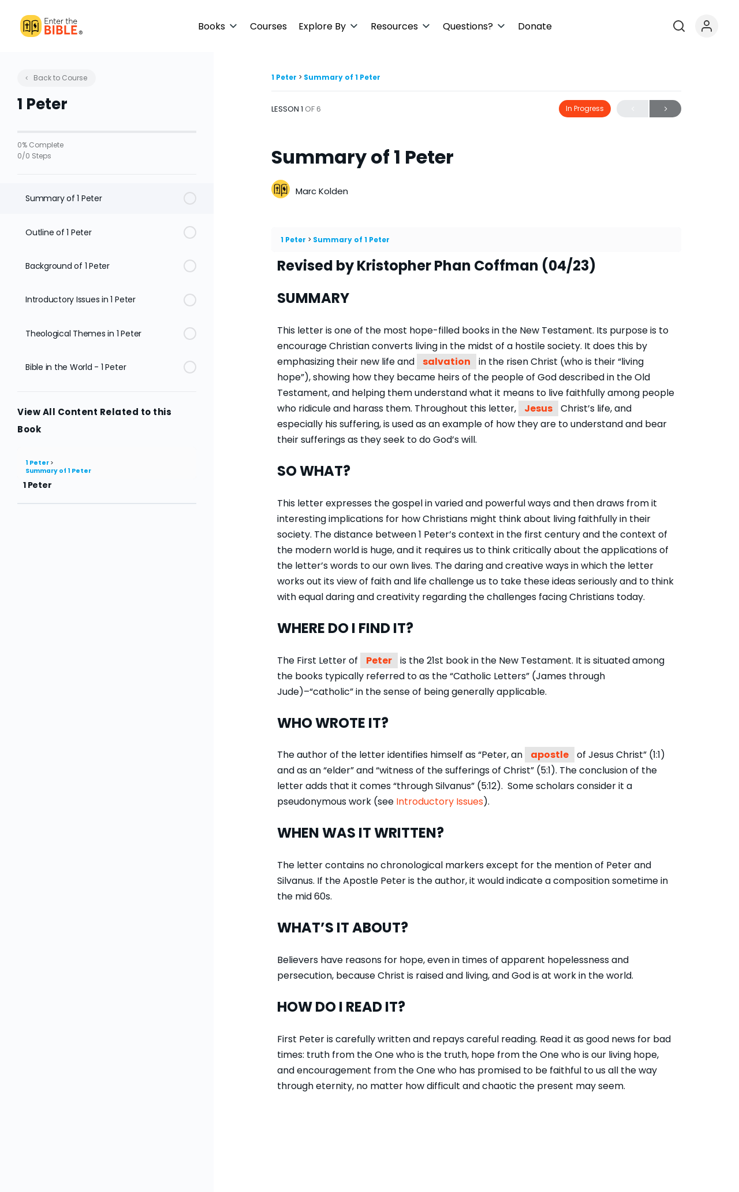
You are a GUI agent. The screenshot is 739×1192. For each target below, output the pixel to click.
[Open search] (696, 26)
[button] (324, 26)
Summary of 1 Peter (58, 471)
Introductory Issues (439, 801)
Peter (379, 660)
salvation (447, 361)
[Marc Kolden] (280, 190)
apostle (550, 754)
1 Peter (37, 462)
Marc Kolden (322, 191)
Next (665, 109)
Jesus (538, 408)
